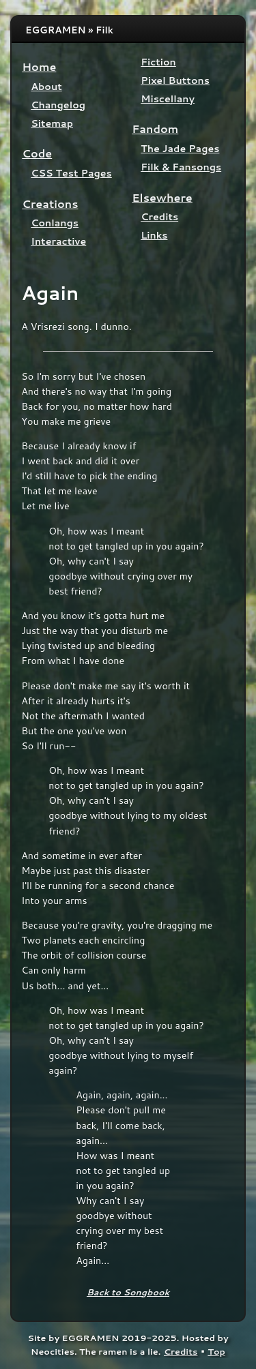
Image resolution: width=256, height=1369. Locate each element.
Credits (159, 216)
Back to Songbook (128, 1292)
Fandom (155, 128)
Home (39, 66)
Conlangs (55, 222)
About (46, 86)
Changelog (58, 104)
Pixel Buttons (175, 80)
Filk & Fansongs (181, 167)
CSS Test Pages (71, 173)
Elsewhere (162, 197)
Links (154, 235)
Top (216, 1351)
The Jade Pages (180, 148)
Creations (50, 203)
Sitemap (52, 123)
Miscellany (168, 98)
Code (37, 153)
